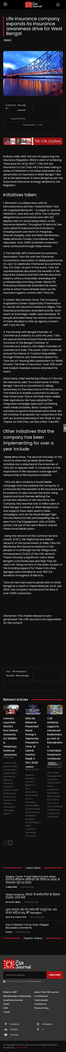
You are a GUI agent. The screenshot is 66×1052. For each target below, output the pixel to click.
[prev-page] (5, 843)
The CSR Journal (21, 107)
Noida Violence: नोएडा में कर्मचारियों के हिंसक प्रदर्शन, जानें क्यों (33, 896)
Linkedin (14, 1029)
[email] (25, 974)
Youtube (14, 1034)
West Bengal (22, 675)
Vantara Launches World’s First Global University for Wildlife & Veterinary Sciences (10, 734)
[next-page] (10, 843)
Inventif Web (21, 1047)
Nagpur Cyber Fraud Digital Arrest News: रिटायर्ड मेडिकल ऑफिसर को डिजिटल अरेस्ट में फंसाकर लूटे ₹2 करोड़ (33, 880)
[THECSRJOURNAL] (34, 4)
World (9, 932)
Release (7, 40)
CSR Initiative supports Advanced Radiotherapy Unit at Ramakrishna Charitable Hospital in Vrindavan (54, 738)
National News (10, 755)
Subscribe (54, 974)
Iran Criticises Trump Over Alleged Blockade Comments (27, 926)
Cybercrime (11, 887)
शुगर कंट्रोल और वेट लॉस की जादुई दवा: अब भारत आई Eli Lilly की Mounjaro (31, 911)
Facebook (14, 1024)
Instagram (47, 1024)
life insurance (19, 671)
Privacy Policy (35, 981)
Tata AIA (10, 675)
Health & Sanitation (52, 764)
